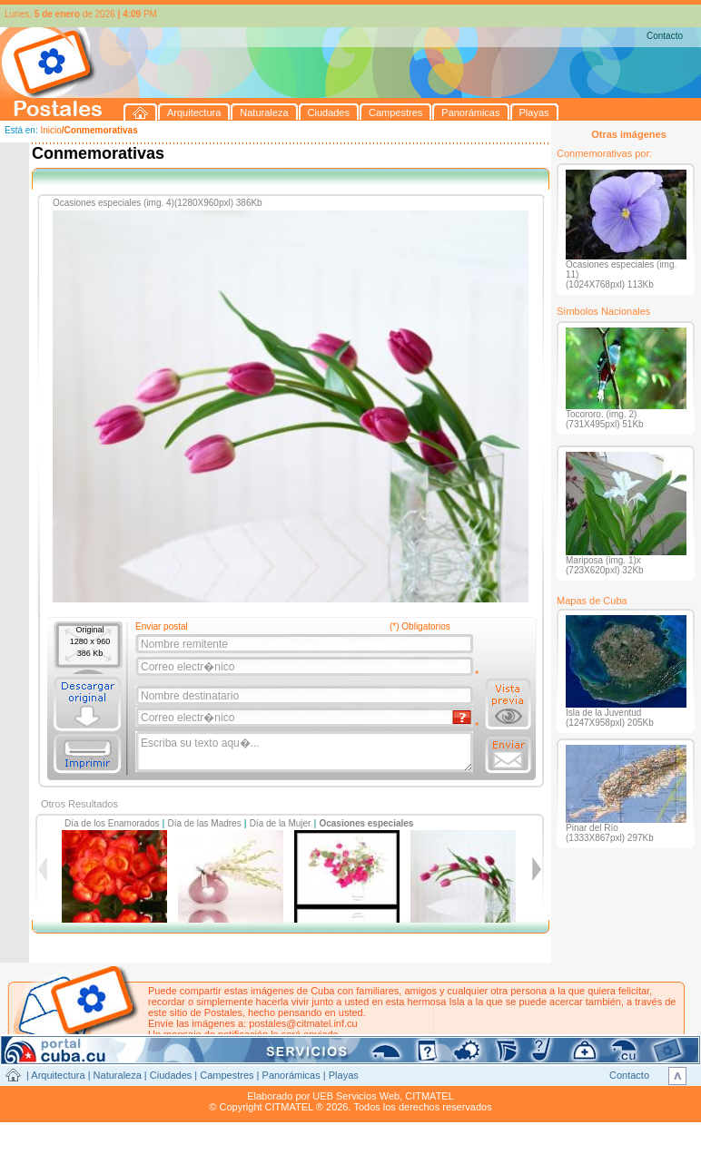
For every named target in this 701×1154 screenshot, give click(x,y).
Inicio (50, 130)
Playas (344, 1075)
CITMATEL (429, 1095)
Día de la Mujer (280, 823)
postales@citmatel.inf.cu (303, 1023)
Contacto (665, 36)
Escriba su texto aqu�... (305, 752)
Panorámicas (291, 1075)
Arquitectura (57, 1075)
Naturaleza (118, 1075)
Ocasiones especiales (366, 823)
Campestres (226, 1075)
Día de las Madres (205, 823)
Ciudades (171, 1075)
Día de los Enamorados (112, 823)
